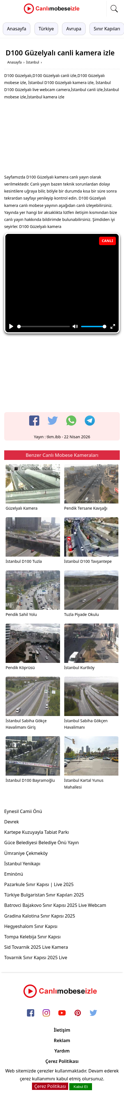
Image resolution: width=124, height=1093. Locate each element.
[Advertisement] (62, 138)
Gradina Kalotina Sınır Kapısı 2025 (39, 916)
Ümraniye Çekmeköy (26, 853)
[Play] (11, 326)
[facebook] (34, 420)
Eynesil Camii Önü (23, 811)
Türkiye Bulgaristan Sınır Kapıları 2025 (44, 895)
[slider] (43, 326)
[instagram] (46, 1013)
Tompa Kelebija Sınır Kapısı (32, 937)
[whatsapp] (71, 420)
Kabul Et (81, 1087)
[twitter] (53, 420)
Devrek (11, 822)
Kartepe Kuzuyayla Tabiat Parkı (36, 832)
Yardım (62, 1051)
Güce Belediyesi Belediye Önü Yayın (41, 842)
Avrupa (73, 29)
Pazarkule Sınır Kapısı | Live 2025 (39, 884)
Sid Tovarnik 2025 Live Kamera (36, 947)
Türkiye (46, 29)
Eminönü (13, 874)
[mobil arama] (114, 8)
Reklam (62, 1040)
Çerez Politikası (62, 1061)
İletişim (62, 1030)
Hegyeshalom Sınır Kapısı (31, 926)
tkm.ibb (54, 436)
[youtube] (62, 1013)
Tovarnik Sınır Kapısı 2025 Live (35, 957)
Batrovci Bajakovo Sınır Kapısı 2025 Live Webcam (55, 905)
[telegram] (90, 420)
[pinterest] (77, 1013)
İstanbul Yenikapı (22, 864)
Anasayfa (16, 29)
